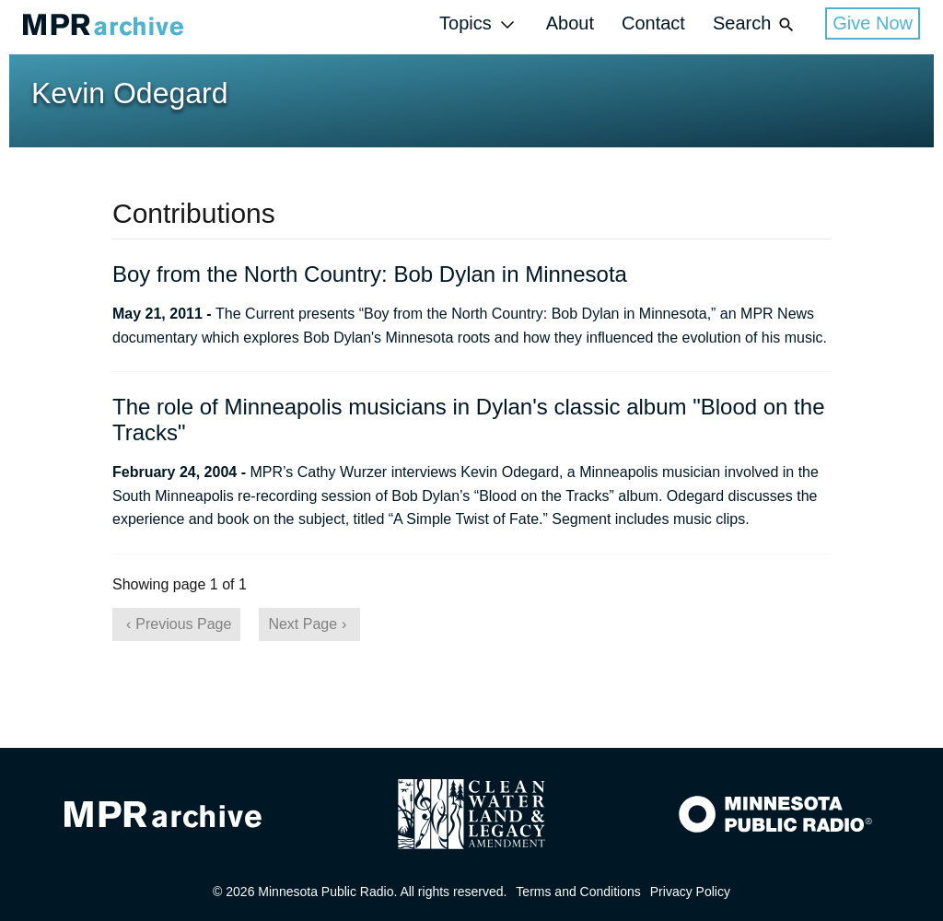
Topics (478, 24)
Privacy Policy (690, 891)
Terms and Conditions (578, 891)
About (570, 23)
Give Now (872, 23)
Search (755, 24)
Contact (653, 23)
